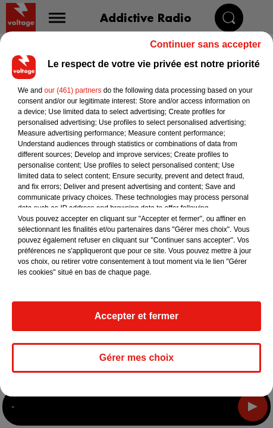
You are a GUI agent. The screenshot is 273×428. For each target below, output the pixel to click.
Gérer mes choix (136, 358)
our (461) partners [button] (72, 90)
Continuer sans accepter (205, 44)
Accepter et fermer (136, 316)
